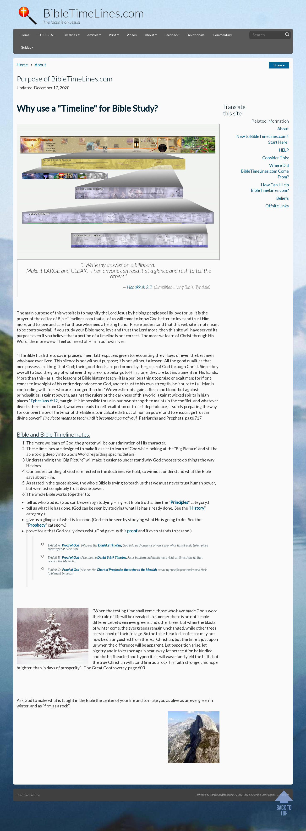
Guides (26, 47)
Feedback (172, 35)
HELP (284, 150)
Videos (132, 35)
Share (279, 65)
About (149, 35)
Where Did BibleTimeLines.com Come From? (265, 171)
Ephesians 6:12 (44, 400)
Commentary (222, 35)
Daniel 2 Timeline (109, 545)
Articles (92, 35)
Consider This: (275, 157)
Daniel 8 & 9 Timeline (111, 557)
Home (25, 35)
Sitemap (256, 794)
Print (112, 35)
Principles (179, 502)
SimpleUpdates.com (221, 794)
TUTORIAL (46, 35)
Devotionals (195, 35)
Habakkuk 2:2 (139, 287)
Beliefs (282, 198)
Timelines (70, 35)
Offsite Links (277, 205)
